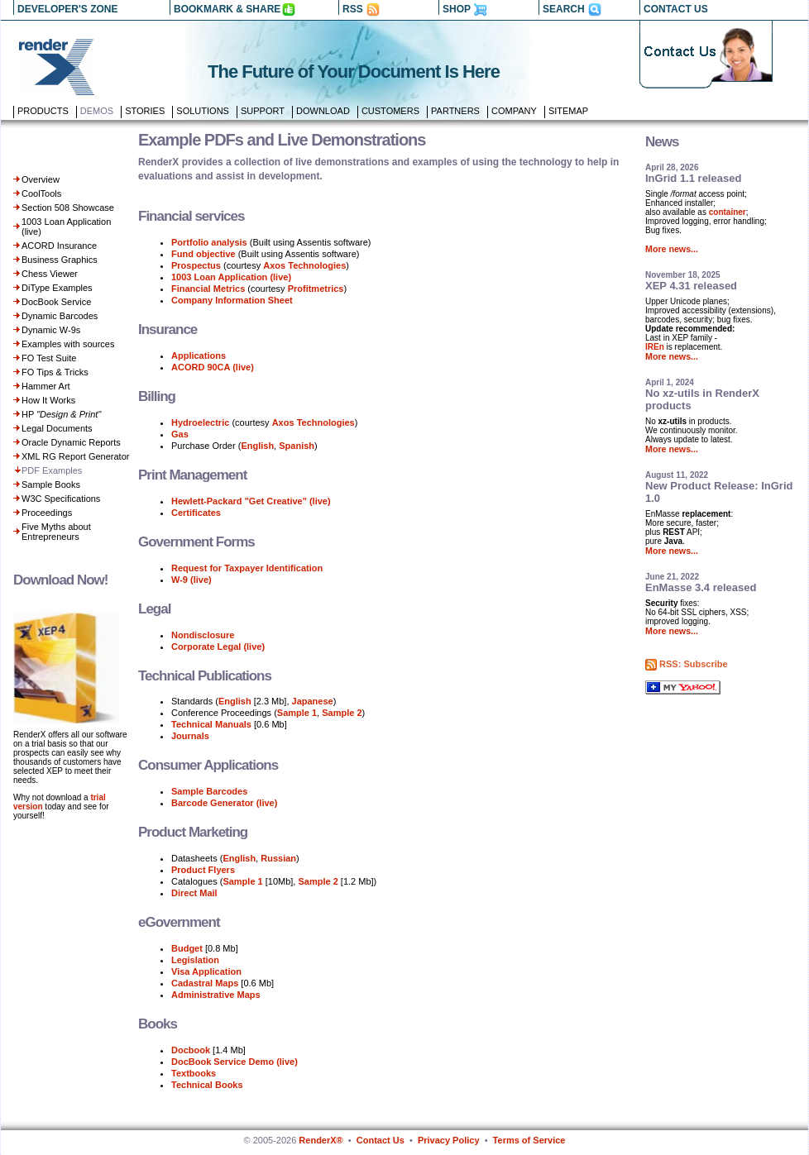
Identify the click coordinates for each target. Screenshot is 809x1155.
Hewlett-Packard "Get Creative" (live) (251, 501)
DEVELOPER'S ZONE (67, 9)
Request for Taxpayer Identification (247, 568)
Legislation (195, 960)
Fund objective (203, 254)
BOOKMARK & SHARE (227, 9)
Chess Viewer (50, 274)
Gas (180, 434)
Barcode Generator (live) (224, 803)
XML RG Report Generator (75, 456)
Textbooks (193, 1073)
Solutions (202, 111)
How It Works (48, 400)
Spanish (296, 446)
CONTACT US (676, 9)
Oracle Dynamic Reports (71, 442)
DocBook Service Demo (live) (234, 1062)
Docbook (190, 1050)
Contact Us (380, 1140)
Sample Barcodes (209, 791)
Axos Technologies (304, 265)
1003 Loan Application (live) (231, 277)
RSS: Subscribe (693, 664)
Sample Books (51, 484)
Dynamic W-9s (51, 330)
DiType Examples (57, 288)
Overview (41, 179)
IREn (654, 346)
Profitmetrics (316, 289)
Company (514, 111)
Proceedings (47, 513)
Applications (198, 355)
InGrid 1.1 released (693, 178)
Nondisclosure (202, 635)
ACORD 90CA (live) (212, 367)
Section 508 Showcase (68, 207)
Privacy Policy (449, 1140)
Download (323, 111)
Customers (390, 111)
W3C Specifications (61, 499)
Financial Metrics (208, 289)
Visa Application (206, 971)
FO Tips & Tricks (55, 372)
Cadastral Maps (204, 983)
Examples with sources (68, 344)
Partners (455, 111)
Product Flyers (203, 870)
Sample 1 (297, 713)
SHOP (457, 9)
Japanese (312, 701)
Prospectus (196, 265)
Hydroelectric (201, 422)
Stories (145, 111)
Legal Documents (57, 428)
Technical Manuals (211, 724)
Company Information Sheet (232, 300)
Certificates (196, 513)
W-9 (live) (191, 580)
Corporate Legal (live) (218, 646)
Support (263, 111)
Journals (190, 736)
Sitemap (568, 111)
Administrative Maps (216, 995)
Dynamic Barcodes (60, 316)
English (257, 446)
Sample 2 (341, 713)
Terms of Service (529, 1140)
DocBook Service (56, 302)
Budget (187, 948)
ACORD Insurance (59, 246)
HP (61, 414)
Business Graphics (60, 260)
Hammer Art (46, 386)
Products (43, 111)
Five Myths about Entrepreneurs (56, 532)
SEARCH (564, 9)
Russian (278, 858)
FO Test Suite (49, 358)
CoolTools (41, 193)
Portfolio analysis (209, 242)
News (661, 142)
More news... (671, 249)
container (727, 212)
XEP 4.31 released (691, 285)
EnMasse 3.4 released (700, 587)
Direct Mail (194, 893)
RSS (352, 9)
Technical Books (207, 1085)
